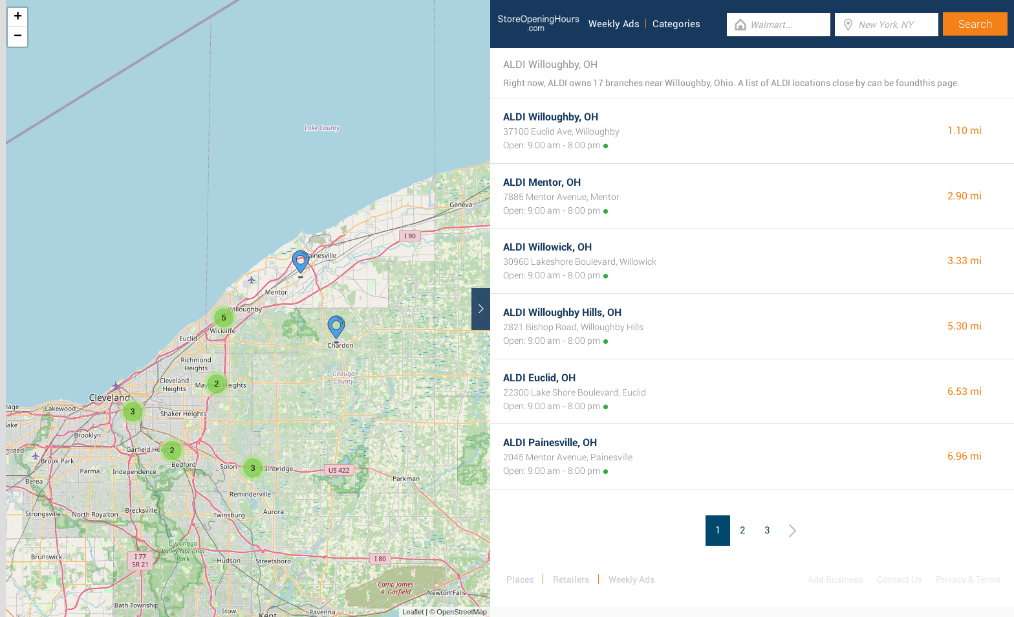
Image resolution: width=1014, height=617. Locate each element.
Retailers (571, 579)
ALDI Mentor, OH (542, 182)
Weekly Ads (614, 24)
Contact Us (899, 579)
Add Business (835, 579)
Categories (676, 24)
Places (520, 579)
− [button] (18, 37)
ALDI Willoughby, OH (550, 117)
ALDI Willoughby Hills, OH (562, 312)
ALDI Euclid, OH (539, 378)
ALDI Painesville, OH (550, 442)
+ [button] (18, 17)
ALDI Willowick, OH (547, 247)
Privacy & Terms (968, 579)
